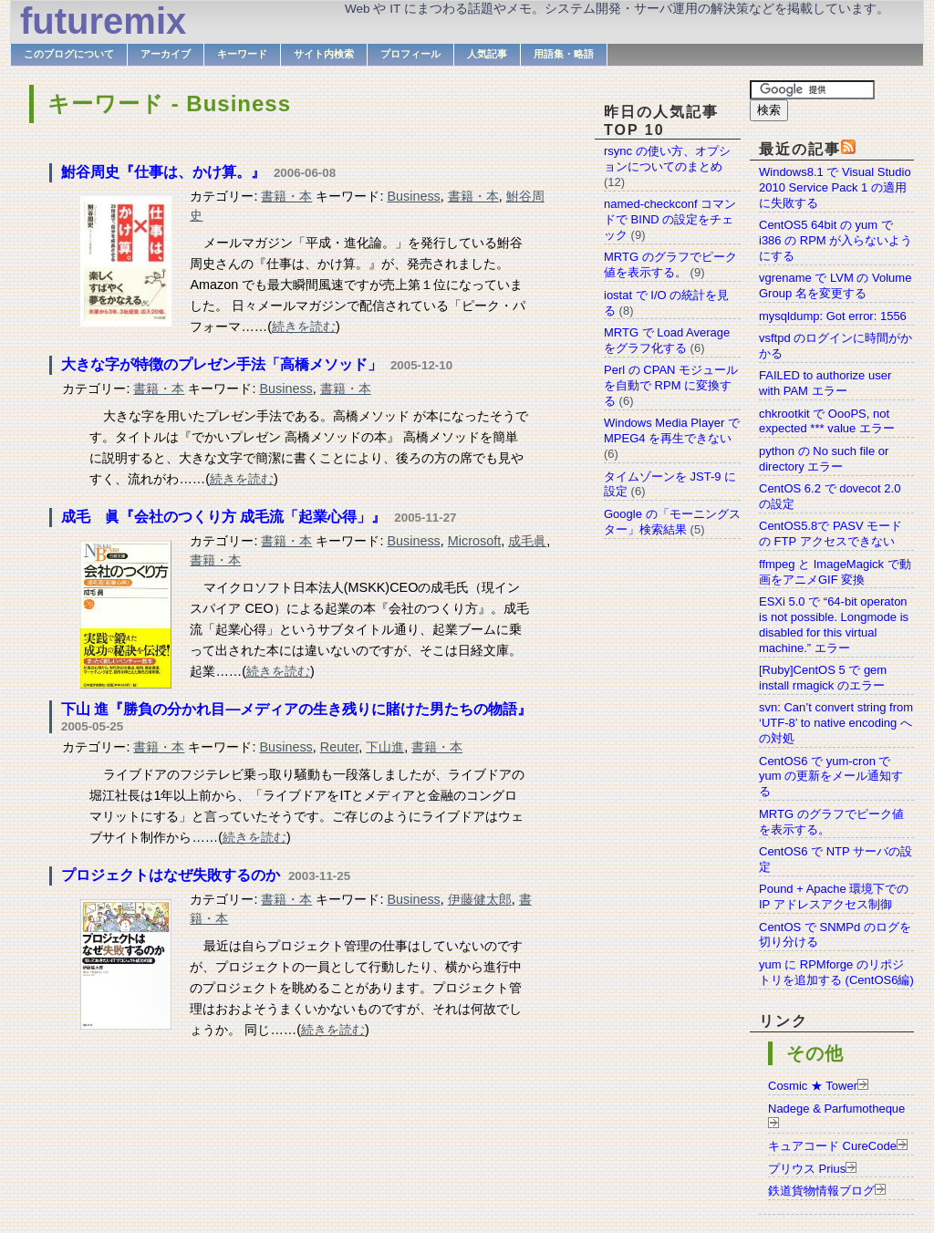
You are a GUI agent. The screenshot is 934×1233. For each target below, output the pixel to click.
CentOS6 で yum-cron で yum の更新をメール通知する (831, 776)
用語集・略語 (564, 53)
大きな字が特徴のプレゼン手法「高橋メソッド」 (221, 364)
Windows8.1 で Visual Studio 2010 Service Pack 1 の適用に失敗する (835, 187)
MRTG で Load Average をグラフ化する (667, 340)
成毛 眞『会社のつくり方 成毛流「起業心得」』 (223, 516)
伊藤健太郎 (480, 899)
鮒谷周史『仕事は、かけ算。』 (163, 172)
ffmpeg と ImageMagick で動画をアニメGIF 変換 (835, 571)
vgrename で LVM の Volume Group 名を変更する (835, 285)
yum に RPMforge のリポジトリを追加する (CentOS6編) (836, 972)
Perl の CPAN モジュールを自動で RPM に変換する (671, 385)
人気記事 (487, 53)
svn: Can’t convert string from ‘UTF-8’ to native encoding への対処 (836, 722)
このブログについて (69, 53)
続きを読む (304, 326)
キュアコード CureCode (832, 1146)
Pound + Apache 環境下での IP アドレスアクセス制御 (833, 896)
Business (413, 196)
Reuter (339, 747)
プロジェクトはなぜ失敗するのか (170, 875)
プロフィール (410, 53)
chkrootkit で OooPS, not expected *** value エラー (827, 421)
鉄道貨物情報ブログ (821, 1190)
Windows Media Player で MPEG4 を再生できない (672, 430)
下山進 (385, 747)
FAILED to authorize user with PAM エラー (825, 383)
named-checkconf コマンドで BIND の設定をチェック (670, 219)
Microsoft (474, 541)
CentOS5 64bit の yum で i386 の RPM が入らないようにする (835, 240)
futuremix (103, 21)
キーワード (242, 53)
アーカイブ (165, 53)
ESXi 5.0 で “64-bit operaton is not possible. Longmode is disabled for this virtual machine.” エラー (833, 625)
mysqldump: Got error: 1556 (833, 316)
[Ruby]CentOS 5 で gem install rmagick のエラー (823, 677)
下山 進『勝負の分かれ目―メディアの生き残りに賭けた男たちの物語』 (296, 709)
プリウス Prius (807, 1169)
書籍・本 (286, 196)
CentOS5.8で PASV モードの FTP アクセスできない (830, 533)
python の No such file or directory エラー (823, 458)
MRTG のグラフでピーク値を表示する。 (670, 264)
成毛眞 (527, 541)
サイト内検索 (324, 53)
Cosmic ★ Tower (812, 1086)
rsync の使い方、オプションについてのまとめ (667, 158)
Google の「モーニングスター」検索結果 (672, 521)
